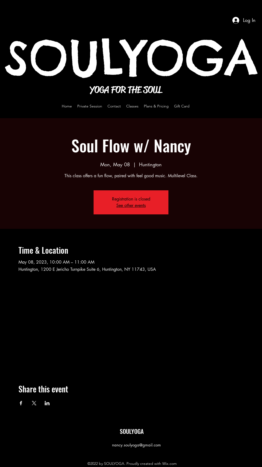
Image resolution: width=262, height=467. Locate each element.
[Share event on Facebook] (21, 403)
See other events (131, 205)
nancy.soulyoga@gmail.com (136, 444)
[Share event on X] (34, 403)
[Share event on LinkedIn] (47, 403)
